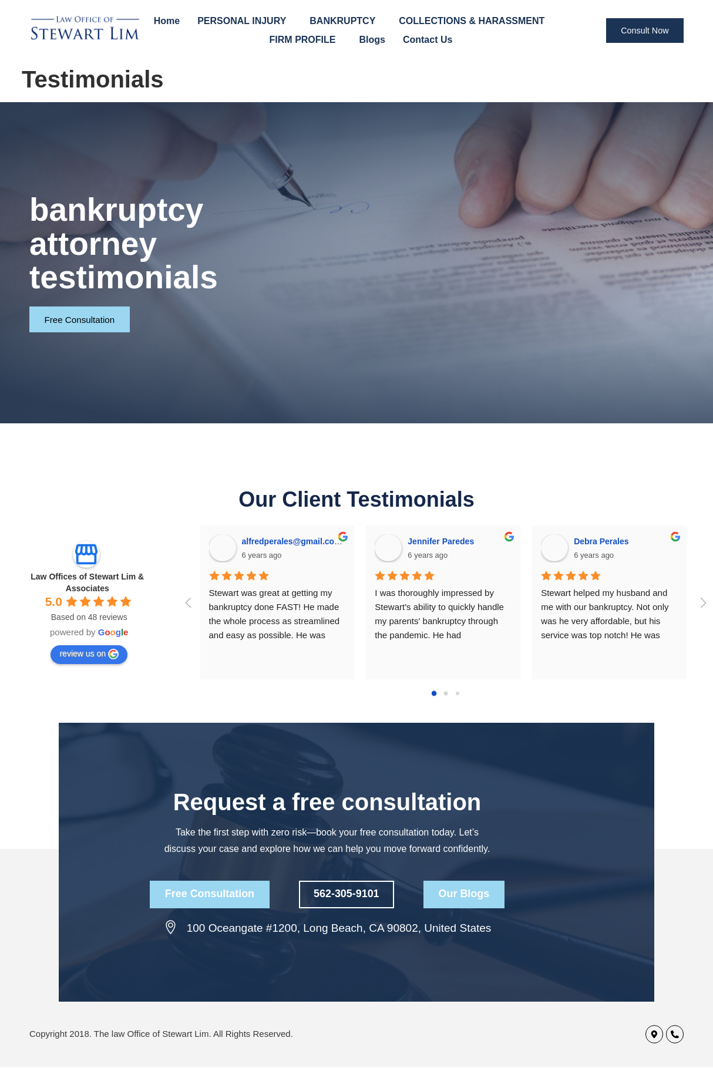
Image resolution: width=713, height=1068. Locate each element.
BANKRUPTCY (345, 21)
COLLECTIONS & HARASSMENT (474, 21)
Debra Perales (601, 541)
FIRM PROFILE (306, 40)
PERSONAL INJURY (244, 21)
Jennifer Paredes (441, 541)
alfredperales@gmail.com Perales (308, 541)
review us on (89, 654)
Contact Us (427, 40)
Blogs (372, 40)
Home (167, 21)
